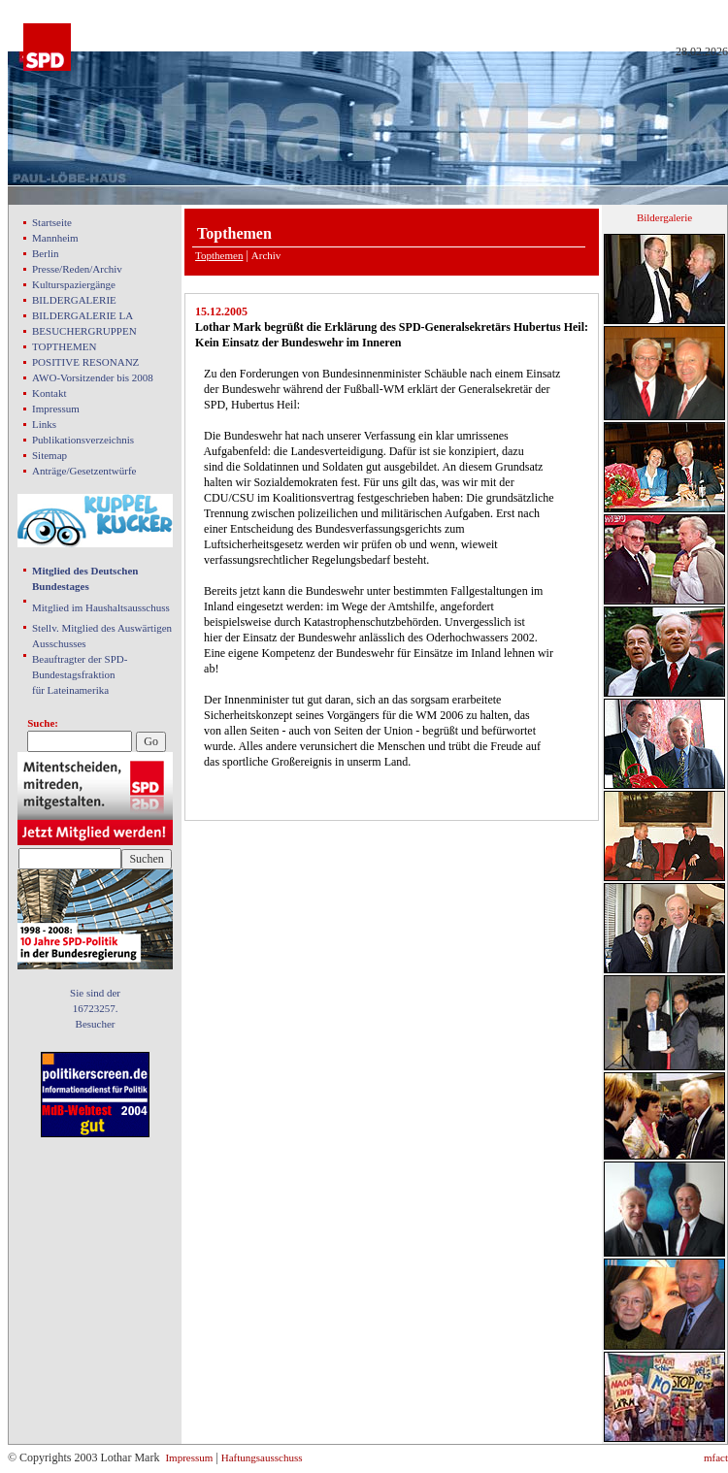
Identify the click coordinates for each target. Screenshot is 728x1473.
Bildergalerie (664, 217)
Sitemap (49, 455)
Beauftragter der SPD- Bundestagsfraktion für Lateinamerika (79, 674)
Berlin (45, 253)
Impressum (56, 408)
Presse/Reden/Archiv (77, 269)
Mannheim (55, 238)
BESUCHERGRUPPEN (84, 331)
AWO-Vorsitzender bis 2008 (92, 377)
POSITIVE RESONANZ (85, 362)
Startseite (52, 222)
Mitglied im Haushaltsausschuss (101, 607)
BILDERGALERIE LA (82, 315)
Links (44, 424)
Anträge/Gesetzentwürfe (84, 470)
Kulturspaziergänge (74, 284)
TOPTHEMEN (64, 346)
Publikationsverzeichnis (83, 439)
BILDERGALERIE (74, 300)
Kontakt (49, 393)
